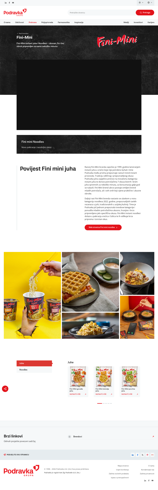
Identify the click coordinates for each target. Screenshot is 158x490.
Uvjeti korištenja (122, 472)
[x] (142, 457)
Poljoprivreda (47, 22)
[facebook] (138, 457)
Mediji (126, 22)
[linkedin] (133, 457)
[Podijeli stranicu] (5, 389)
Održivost (19, 22)
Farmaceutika (64, 22)
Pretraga (145, 13)
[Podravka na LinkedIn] (6, 3)
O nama (7, 22)
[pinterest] (147, 457)
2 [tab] (103, 406)
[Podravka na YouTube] (13, 3)
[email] (152, 457)
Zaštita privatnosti (147, 476)
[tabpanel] (79, 384)
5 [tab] (110, 406)
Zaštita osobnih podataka (119, 476)
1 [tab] (97, 406)
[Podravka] (15, 15)
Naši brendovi (22, 36)
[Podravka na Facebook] (9, 3)
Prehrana (32, 22)
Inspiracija (78, 22)
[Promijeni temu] (141, 3)
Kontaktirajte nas (147, 472)
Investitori (138, 22)
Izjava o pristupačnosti (120, 480)
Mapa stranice (123, 468)
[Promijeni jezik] (150, 3)
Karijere (151, 22)
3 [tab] (105, 406)
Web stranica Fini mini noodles (103, 230)
